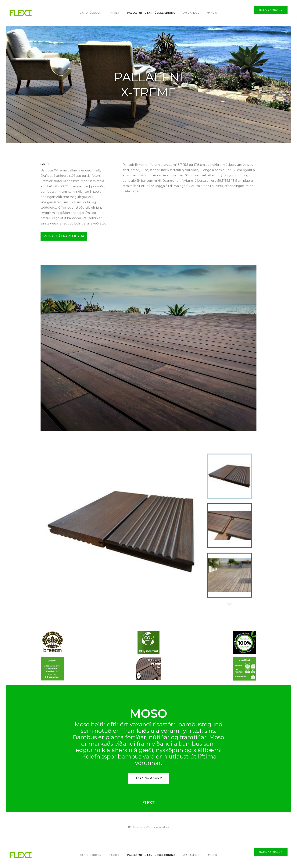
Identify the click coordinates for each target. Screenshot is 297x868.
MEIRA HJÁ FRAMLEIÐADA (63, 236)
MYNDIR (212, 12)
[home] (20, 13)
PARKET (114, 12)
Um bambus (191, 12)
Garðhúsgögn (90, 12)
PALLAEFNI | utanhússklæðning (151, 12)
